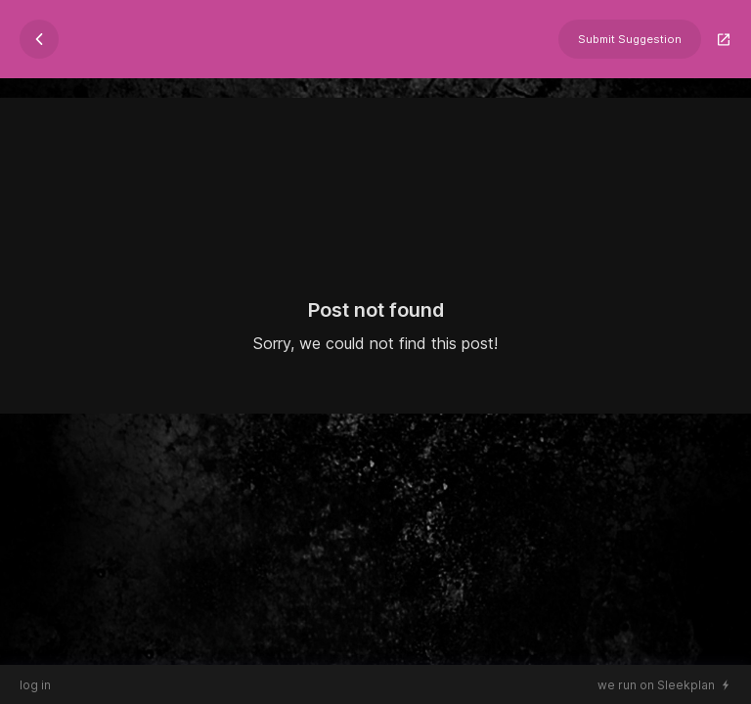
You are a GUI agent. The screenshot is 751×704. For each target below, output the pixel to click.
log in (35, 685)
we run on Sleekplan (656, 685)
